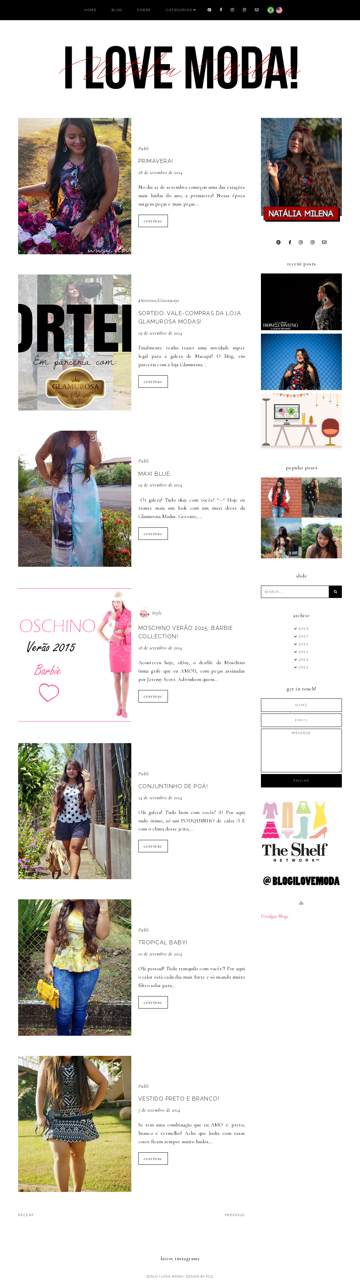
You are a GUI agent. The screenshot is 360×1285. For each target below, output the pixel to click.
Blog (117, 10)
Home (90, 10)
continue (153, 221)
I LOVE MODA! (171, 1276)
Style (157, 613)
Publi (143, 149)
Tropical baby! (163, 942)
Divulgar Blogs (274, 916)
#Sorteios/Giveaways (158, 300)
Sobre (144, 10)
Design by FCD (199, 1276)
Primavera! (155, 161)
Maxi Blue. (155, 474)
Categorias (179, 10)
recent (26, 1215)
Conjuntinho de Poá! (173, 786)
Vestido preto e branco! (179, 1099)
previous (235, 1215)
